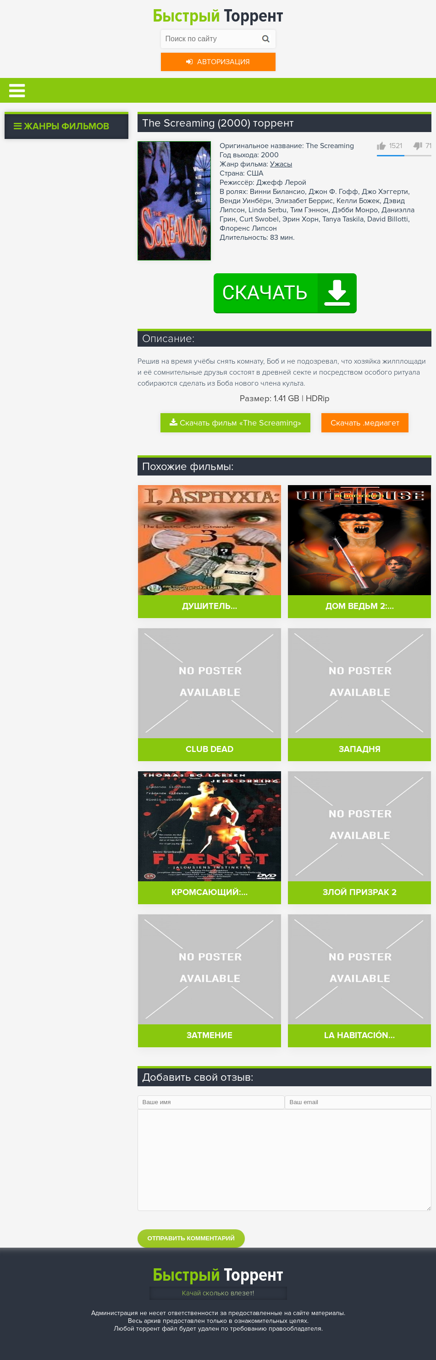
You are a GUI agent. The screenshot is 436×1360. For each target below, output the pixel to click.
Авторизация (218, 61)
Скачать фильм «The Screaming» (235, 423)
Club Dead (209, 749)
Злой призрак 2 (360, 892)
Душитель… (209, 606)
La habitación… (359, 1035)
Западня (360, 749)
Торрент (218, 16)
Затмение (209, 1035)
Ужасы (281, 164)
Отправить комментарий (191, 1238)
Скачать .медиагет (365, 423)
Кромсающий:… (209, 892)
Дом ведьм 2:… (360, 606)
